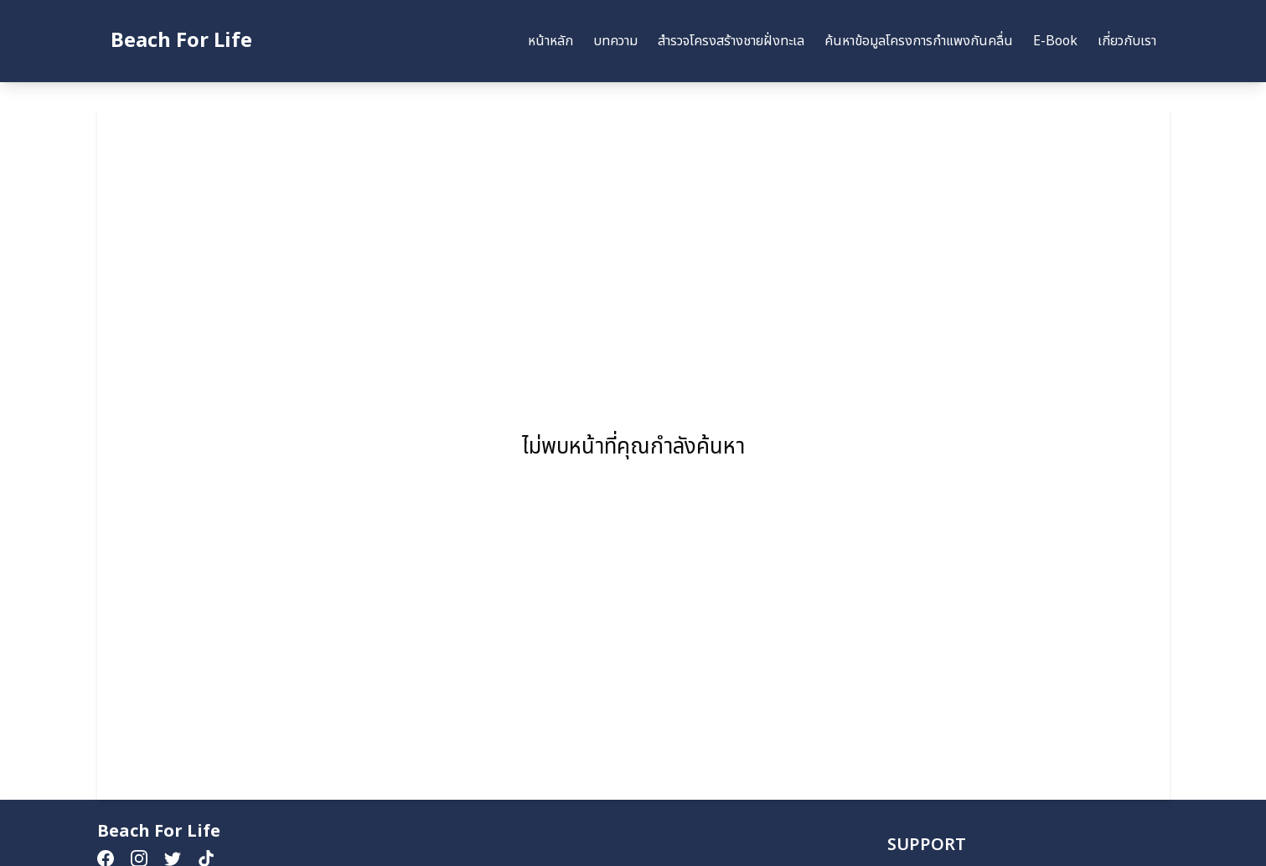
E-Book (1055, 41)
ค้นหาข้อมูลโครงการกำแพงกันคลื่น (918, 41)
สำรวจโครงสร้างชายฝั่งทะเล (731, 41)
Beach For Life (181, 41)
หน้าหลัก (550, 41)
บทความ (615, 41)
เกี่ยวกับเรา (1127, 41)
